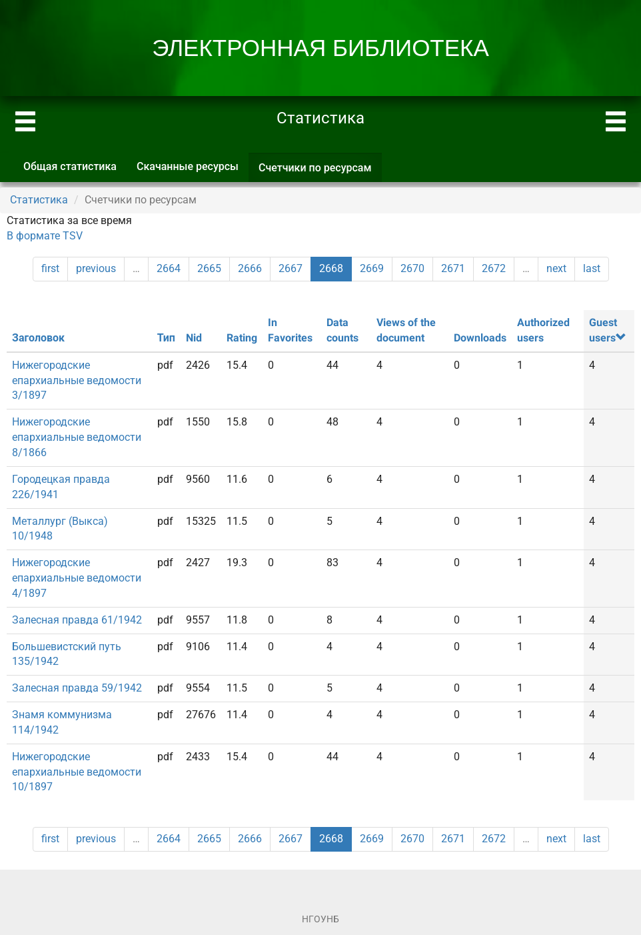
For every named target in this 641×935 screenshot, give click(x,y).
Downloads (480, 337)
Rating (242, 337)
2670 (412, 268)
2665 (209, 268)
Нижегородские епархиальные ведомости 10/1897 (76, 772)
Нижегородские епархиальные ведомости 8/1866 (76, 437)
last (591, 268)
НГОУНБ (320, 919)
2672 (494, 268)
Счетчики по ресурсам (320, 172)
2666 (250, 268)
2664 (169, 268)
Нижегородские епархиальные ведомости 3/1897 (76, 380)
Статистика (39, 199)
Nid (194, 337)
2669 (372, 268)
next (556, 268)
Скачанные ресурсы (188, 166)
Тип (166, 337)
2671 (453, 268)
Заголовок (38, 337)
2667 (291, 268)
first (50, 268)
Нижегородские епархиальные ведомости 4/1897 (76, 578)
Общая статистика (70, 166)
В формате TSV (45, 235)
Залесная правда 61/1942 (77, 620)
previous (96, 268)
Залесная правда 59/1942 (77, 688)
